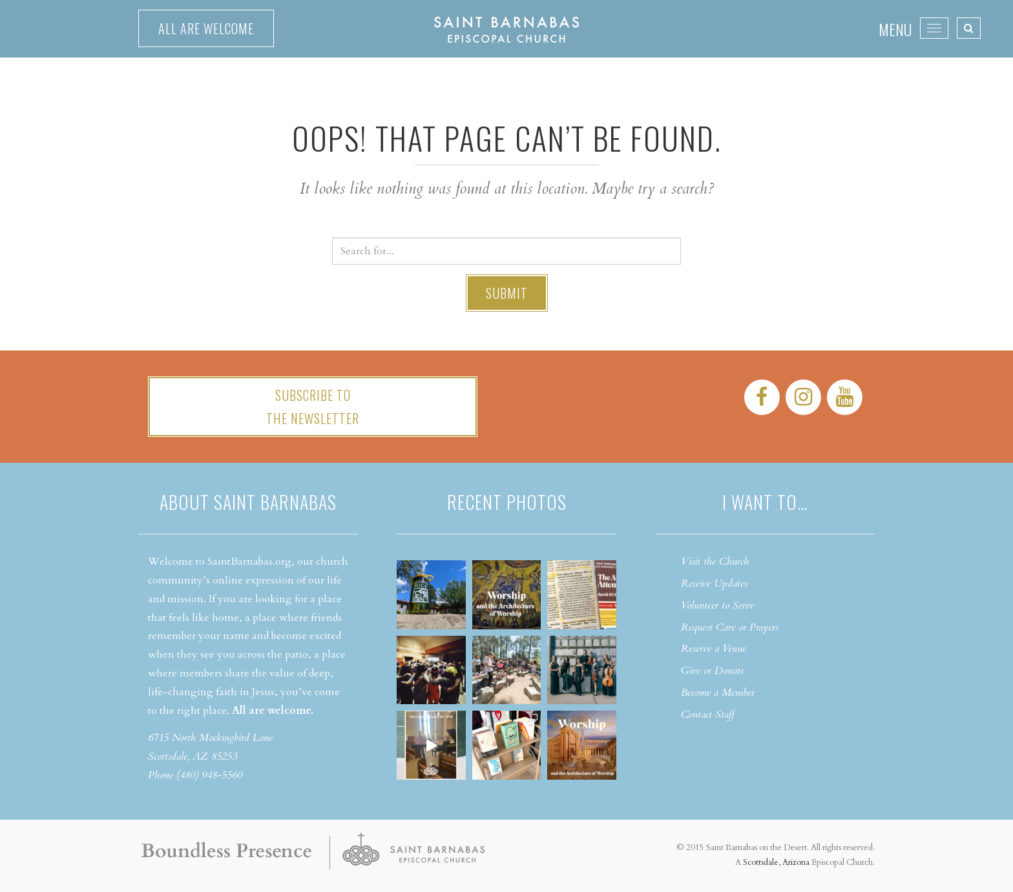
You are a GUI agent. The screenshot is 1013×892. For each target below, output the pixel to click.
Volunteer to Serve (717, 605)
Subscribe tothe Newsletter (312, 406)
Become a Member (718, 692)
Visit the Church (715, 561)
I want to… (765, 502)
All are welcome (206, 28)
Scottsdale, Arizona (776, 862)
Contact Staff (708, 714)
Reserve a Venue (713, 649)
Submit (507, 293)
